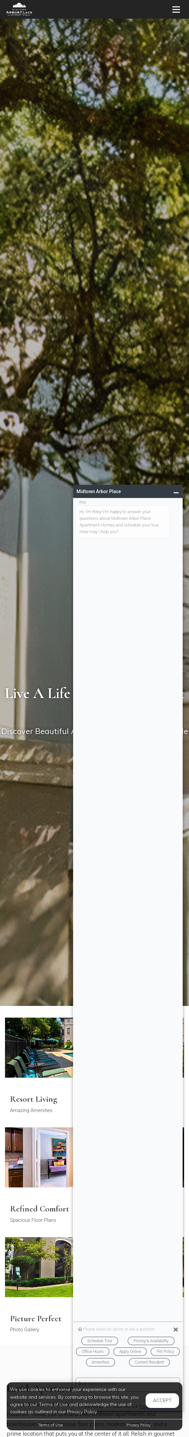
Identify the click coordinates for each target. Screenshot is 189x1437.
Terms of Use (50, 1424)
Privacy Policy (139, 1424)
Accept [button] (162, 1400)
